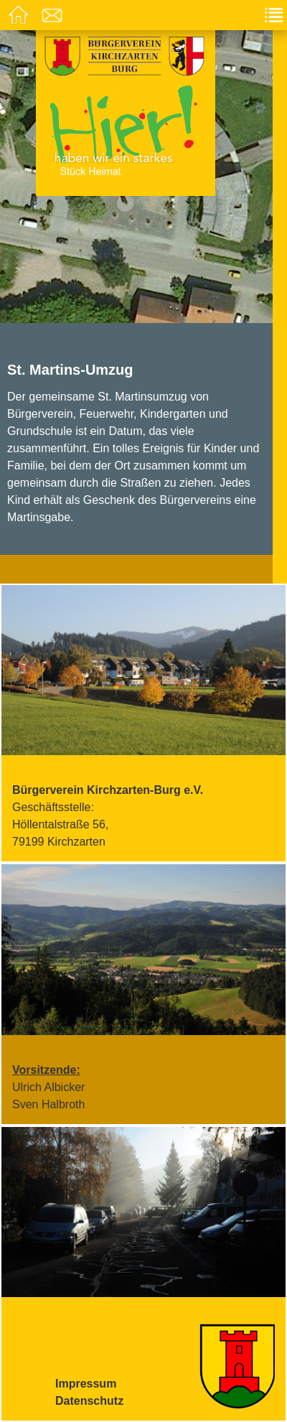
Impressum (85, 1383)
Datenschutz (89, 1401)
